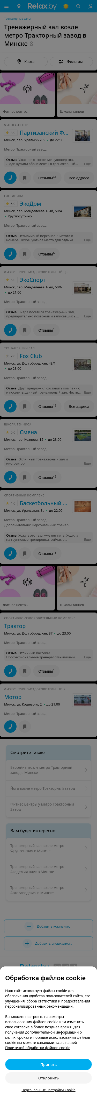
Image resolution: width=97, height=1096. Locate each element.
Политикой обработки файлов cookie (37, 1047)
